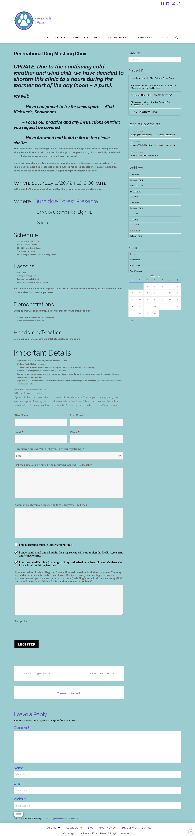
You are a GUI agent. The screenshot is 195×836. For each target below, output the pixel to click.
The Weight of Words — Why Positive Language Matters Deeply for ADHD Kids (153, 86)
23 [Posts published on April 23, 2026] (155, 306)
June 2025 (134, 197)
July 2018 (134, 214)
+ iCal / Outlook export (102, 673)
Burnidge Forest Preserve (66, 201)
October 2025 (135, 191)
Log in (132, 254)
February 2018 (136, 236)
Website (20, 799)
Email (19, 432)
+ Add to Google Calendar (37, 673)
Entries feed (135, 260)
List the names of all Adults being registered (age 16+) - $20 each (53, 464)
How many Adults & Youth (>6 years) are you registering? (49, 448)
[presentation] (37, 630)
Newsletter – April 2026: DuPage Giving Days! (152, 78)
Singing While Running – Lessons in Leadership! (153, 134)
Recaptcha (20, 621)
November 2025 (136, 186)
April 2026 (134, 174)
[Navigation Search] (176, 37)
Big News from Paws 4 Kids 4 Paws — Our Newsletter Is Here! (150, 103)
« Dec (130, 321)
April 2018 (134, 225)
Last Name (77, 415)
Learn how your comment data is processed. (61, 818)
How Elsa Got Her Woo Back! (144, 112)
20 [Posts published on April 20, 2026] (132, 306)
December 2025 (136, 180)
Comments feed (136, 265)
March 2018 (135, 230)
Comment (22, 727)
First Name (22, 415)
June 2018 (134, 219)
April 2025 (134, 202)
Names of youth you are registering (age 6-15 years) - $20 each (50, 504)
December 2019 (136, 208)
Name (19, 768)
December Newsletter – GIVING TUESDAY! (151, 95)
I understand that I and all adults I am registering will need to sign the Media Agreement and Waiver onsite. (71, 554)
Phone (75, 432)
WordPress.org (136, 271)
